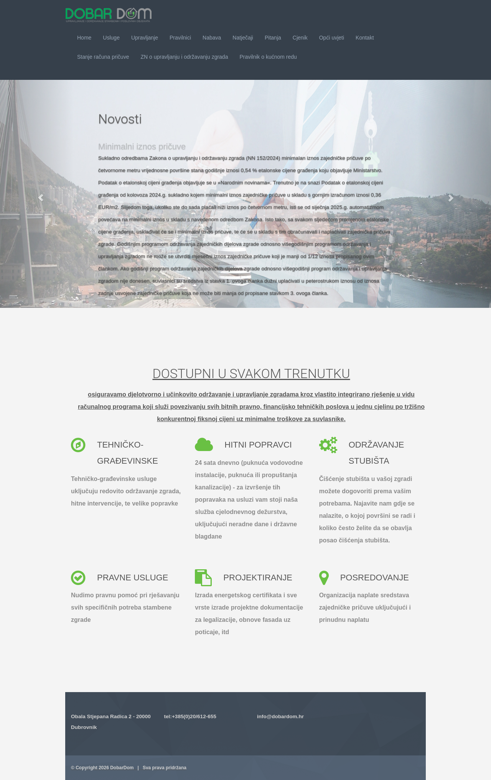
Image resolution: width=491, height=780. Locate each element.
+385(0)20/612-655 (194, 716)
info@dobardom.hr (280, 716)
